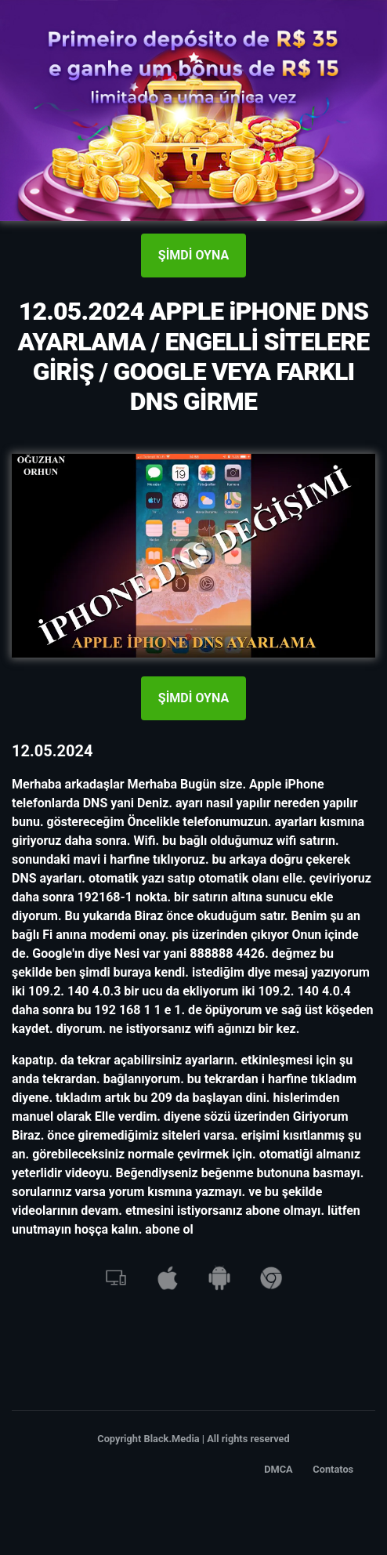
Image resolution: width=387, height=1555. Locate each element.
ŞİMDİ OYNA (193, 255)
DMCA (278, 1469)
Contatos (333, 1469)
